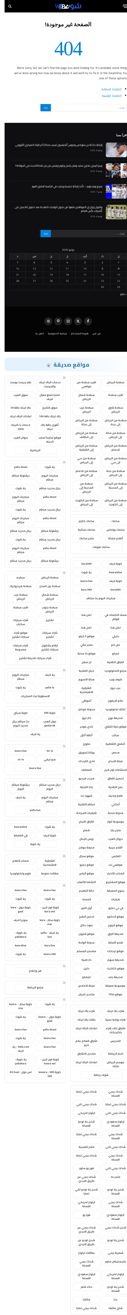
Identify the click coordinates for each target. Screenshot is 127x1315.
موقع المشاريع (111, 882)
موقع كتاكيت (111, 968)
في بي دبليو (111, 907)
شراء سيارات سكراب (16, 622)
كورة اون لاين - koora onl (45, 1061)
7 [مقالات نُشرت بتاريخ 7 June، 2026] (13, 262)
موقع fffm (111, 994)
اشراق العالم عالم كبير (82, 1042)
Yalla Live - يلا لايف (16, 1048)
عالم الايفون (111, 700)
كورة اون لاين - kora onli (45, 909)
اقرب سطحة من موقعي (82, 384)
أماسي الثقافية (111, 743)
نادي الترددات (82, 761)
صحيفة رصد (111, 977)
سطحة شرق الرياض (111, 409)
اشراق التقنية (110, 662)
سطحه (16, 577)
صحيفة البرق (111, 933)
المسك (81, 899)
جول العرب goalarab (45, 723)
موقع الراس (81, 873)
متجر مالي (82, 644)
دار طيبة (82, 959)
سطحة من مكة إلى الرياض (111, 434)
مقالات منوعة (45, 873)
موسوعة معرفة (111, 985)
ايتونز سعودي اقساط (111, 1123)
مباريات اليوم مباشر (45, 477)
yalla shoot (16, 466)
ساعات (111, 521)
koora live (82, 580)
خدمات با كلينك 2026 (16, 426)
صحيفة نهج (111, 717)
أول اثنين (81, 907)
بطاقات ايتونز (82, 1252)
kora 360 (81, 589)
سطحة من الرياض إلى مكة (82, 422)
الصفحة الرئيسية (107, 95)
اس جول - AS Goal (16, 1072)
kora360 (82, 563)
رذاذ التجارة (81, 787)
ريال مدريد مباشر (45, 488)
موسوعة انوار (111, 821)
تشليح (45, 620)
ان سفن (82, 662)
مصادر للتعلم (16, 860)
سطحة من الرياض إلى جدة (111, 422)
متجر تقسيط (82, 1146)
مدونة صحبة (111, 812)
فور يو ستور (82, 1168)
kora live (45, 945)
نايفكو (81, 977)
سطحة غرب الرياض (82, 409)
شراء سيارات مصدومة (16, 647)
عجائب (111, 735)
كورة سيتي (16, 712)
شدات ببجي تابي (82, 1104)
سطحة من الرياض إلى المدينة (111, 485)
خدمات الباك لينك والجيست (45, 384)
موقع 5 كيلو (82, 636)
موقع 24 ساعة (82, 653)
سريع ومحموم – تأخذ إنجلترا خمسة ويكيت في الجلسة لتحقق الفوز (62, 186)
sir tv (16, 759)
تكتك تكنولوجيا (111, 709)
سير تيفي (45, 759)
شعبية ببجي (111, 1252)
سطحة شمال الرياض (82, 396)
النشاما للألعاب (81, 882)
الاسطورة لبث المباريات (30, 696)
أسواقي (82, 700)
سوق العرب (16, 394)
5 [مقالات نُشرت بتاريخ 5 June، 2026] (46, 262)
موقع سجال (81, 856)
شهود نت (82, 795)
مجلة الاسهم (82, 679)
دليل (82, 968)
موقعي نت (111, 864)
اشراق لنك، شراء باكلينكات (111, 1030)
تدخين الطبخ (81, 916)
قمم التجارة (111, 942)
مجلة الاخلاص (81, 985)
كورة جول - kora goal (16, 909)
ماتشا (82, 1299)
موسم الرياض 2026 (111, 1064)
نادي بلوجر (81, 726)
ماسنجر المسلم (82, 951)
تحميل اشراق (111, 778)
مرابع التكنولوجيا (111, 670)
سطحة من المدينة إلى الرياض (82, 487)
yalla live (30, 810)
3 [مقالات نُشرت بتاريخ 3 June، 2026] (80, 262)
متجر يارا (110, 830)
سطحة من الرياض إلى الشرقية (82, 447)
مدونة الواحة (82, 942)
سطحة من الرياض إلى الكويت (111, 502)
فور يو (82, 1214)
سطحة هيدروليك (16, 586)
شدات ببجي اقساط (111, 1093)
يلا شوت (82, 572)
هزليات (110, 899)
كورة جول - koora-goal (45, 1018)
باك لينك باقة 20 (16, 407)
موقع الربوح (110, 925)
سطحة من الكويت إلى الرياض (82, 502)
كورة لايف (110, 563)
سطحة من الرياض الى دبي (111, 460)
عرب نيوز (111, 688)
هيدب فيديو (82, 778)
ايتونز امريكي (82, 1112)
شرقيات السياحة (82, 812)
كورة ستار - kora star (45, 922)
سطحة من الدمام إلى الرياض (82, 472)
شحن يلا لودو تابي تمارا (81, 1191)
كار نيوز (82, 717)
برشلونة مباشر (16, 475)
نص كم (110, 644)
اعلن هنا (82, 614)
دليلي (110, 636)
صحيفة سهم (111, 959)
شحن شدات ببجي (111, 1227)
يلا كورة (31, 844)
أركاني (111, 804)
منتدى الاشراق (82, 1053)
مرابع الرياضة (31, 987)
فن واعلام (30, 970)
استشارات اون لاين (111, 769)
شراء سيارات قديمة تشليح (30, 658)
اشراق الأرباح (81, 821)
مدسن (111, 752)
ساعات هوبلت (96, 546)
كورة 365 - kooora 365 (45, 1074)
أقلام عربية (111, 847)
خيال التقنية (82, 670)
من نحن (92, 333)
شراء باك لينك (111, 1011)
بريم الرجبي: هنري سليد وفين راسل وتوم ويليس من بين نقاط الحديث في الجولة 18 (54, 166)
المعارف (82, 769)
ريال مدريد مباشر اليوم (45, 786)
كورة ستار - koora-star (16, 1006)
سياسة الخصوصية (53, 333)
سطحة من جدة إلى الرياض (111, 472)
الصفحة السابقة (107, 89)
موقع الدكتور (110, 916)
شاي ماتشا (111, 1308)
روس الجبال (82, 838)
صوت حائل (82, 925)
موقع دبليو (81, 864)
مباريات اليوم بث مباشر (96, 598)
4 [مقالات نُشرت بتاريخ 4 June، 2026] (63, 262)
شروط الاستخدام (75, 333)
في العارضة (16, 835)
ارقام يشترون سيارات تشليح (45, 647)
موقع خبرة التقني (111, 726)
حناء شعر (82, 1286)
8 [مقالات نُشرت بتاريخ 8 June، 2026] (114, 268)
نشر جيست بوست (16, 382)
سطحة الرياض (111, 382)
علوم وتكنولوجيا (16, 873)
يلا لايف (45, 674)
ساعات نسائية (82, 529)
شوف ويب (110, 679)
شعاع (81, 830)
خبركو (111, 653)
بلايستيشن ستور (110, 1261)
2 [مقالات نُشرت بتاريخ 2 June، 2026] (98, 262)
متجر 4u (111, 1176)
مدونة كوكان (81, 709)
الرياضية (30, 450)
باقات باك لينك (82, 1019)
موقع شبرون (82, 933)
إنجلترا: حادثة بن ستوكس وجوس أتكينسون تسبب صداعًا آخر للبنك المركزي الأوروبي (54, 145)
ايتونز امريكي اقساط (82, 1204)
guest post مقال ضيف (45, 396)
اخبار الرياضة (111, 1053)
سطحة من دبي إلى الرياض (81, 460)
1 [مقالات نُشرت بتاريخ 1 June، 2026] (114, 262)
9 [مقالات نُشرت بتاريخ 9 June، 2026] (98, 268)
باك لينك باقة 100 (45, 416)
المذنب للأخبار (111, 873)
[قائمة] (120, 6)
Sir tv (45, 750)
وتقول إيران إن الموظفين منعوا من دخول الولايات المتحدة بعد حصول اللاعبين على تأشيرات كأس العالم (54, 209)
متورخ (82, 743)
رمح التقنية (111, 787)
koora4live (110, 572)
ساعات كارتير (82, 521)
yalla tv (45, 687)
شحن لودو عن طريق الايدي (81, 1242)
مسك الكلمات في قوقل (111, 616)
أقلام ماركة (111, 538)
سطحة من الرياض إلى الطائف (82, 434)
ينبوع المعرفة (111, 890)
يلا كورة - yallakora (16, 934)
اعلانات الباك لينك (82, 1028)
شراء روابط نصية (111, 1019)
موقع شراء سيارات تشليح (16, 634)
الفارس (111, 856)
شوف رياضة (96, 1074)
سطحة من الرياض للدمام (111, 447)
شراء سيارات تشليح (45, 634)
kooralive (16, 945)
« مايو (119, 294)
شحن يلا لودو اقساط (81, 1123)
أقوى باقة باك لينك (45, 426)
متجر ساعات (82, 538)
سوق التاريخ (45, 407)
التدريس (111, 1040)
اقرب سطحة (111, 394)
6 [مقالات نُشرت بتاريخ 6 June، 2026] (30, 262)
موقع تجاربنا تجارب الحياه (45, 439)
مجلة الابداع (111, 761)
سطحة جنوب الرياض (45, 609)
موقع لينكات (111, 951)
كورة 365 (45, 712)
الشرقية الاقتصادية (81, 690)
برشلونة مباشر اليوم (16, 786)
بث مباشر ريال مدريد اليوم (16, 723)
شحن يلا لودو (111, 1240)
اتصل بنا (35, 333)
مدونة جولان (82, 847)
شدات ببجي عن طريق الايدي (82, 1178)
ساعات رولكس (111, 529)
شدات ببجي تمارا (82, 1091)
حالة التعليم (81, 890)
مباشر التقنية (81, 804)
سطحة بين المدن (45, 586)
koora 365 (45, 954)
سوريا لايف (16, 920)
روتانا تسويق (82, 752)
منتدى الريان (82, 994)
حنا (111, 1299)
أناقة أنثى (82, 735)
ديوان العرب (111, 838)
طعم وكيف (111, 795)
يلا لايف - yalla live (45, 934)
